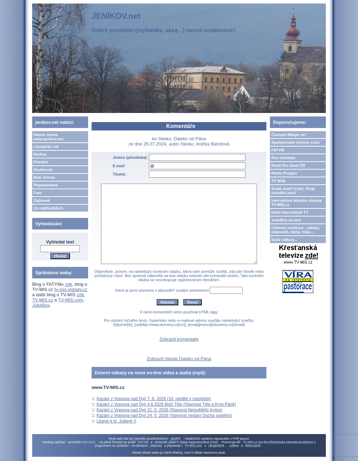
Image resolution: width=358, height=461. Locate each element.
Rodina (40, 154)
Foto (38, 193)
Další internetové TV (289, 212)
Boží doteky (44, 177)
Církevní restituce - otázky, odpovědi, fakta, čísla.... (295, 230)
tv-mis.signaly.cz (70, 289)
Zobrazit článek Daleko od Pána (179, 358)
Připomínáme (46, 185)
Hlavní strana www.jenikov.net (48, 137)
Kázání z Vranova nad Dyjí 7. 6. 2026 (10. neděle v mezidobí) (153, 398)
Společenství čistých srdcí (295, 142)
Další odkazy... (284, 239)
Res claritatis (283, 158)
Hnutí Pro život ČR (288, 165)
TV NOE (278, 181)
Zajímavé (42, 200)
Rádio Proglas (284, 173)
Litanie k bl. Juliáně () (116, 421)
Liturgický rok (46, 146)
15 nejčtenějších (48, 208)
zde (68, 284)
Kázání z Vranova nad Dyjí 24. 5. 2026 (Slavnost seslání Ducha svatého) (164, 415)
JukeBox (41, 305)
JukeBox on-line (286, 220)
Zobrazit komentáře (179, 339)
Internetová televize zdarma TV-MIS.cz (296, 202)
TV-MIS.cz (42, 300)
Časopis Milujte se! (288, 135)
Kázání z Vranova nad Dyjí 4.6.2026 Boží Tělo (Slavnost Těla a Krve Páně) (166, 404)
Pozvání (41, 162)
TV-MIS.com (70, 300)
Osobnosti (43, 170)
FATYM (277, 150)
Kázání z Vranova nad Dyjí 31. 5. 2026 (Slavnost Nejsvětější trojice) (159, 409)
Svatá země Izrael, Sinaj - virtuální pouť (294, 190)
